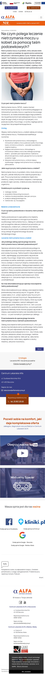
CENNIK (20, 11)
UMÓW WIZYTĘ (35, 8)
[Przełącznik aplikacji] (41, 17)
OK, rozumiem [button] (26, 671)
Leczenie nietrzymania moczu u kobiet (16, 238)
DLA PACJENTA (12, 8)
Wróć (39, 349)
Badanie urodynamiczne (10, 207)
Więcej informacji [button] (22, 666)
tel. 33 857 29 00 (17, 401)
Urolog (4, 128)
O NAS (15, 11)
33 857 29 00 (17, 618)
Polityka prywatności (7, 669)
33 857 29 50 (17, 638)
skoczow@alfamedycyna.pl (14, 390)
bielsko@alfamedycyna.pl (22, 643)
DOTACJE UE (28, 11)
